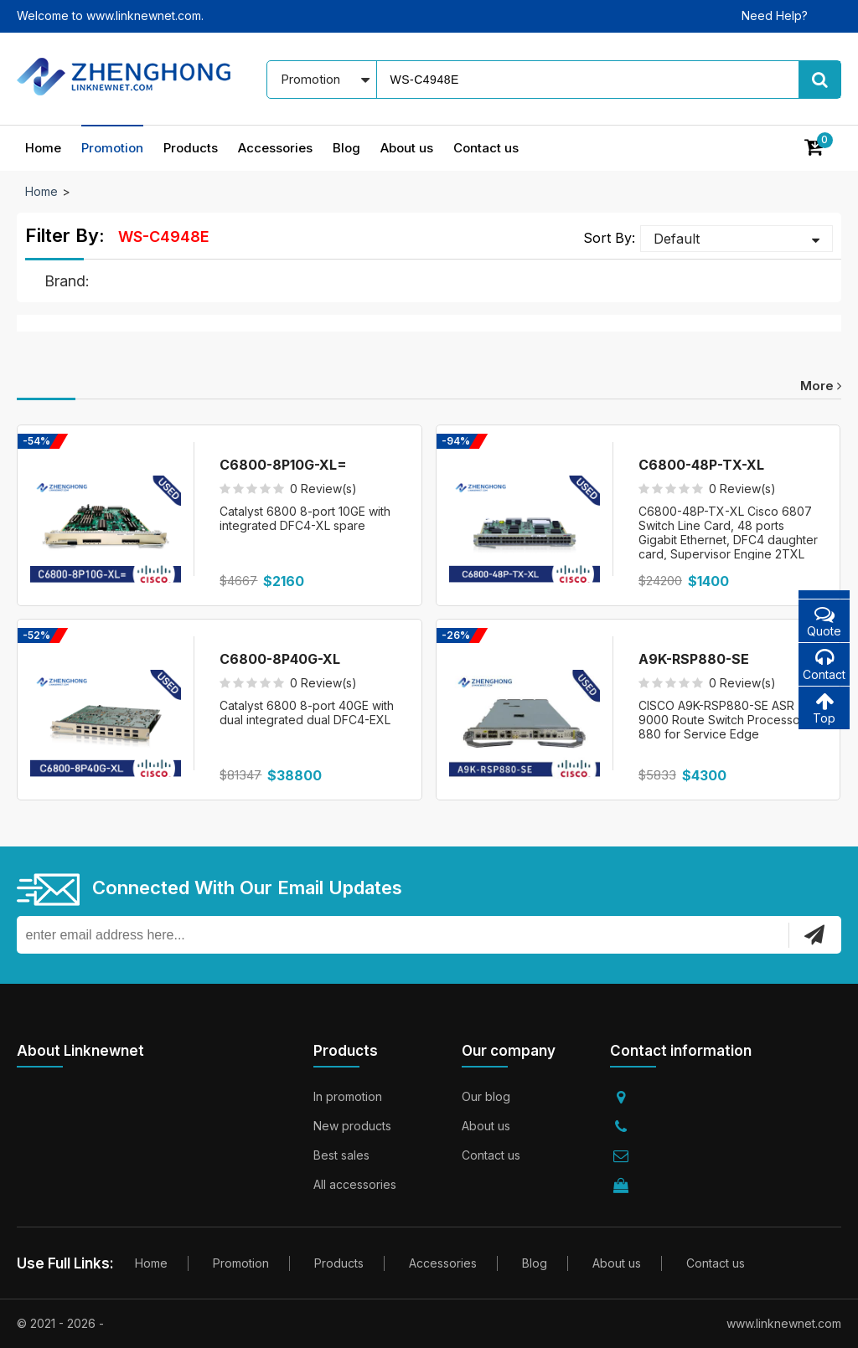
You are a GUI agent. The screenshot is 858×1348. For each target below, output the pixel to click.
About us (406, 148)
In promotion (347, 1096)
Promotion (112, 148)
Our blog (486, 1096)
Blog (346, 148)
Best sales (341, 1155)
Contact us (486, 148)
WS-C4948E (163, 236)
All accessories (354, 1184)
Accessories (275, 148)
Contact (824, 664)
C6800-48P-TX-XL (701, 464)
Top (824, 708)
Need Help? (775, 15)
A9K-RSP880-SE (693, 659)
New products (352, 1126)
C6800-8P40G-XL (280, 659)
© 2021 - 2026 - (60, 1323)
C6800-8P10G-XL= (283, 464)
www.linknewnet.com (783, 1323)
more (820, 386)
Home (43, 148)
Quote (824, 621)
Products (190, 148)
